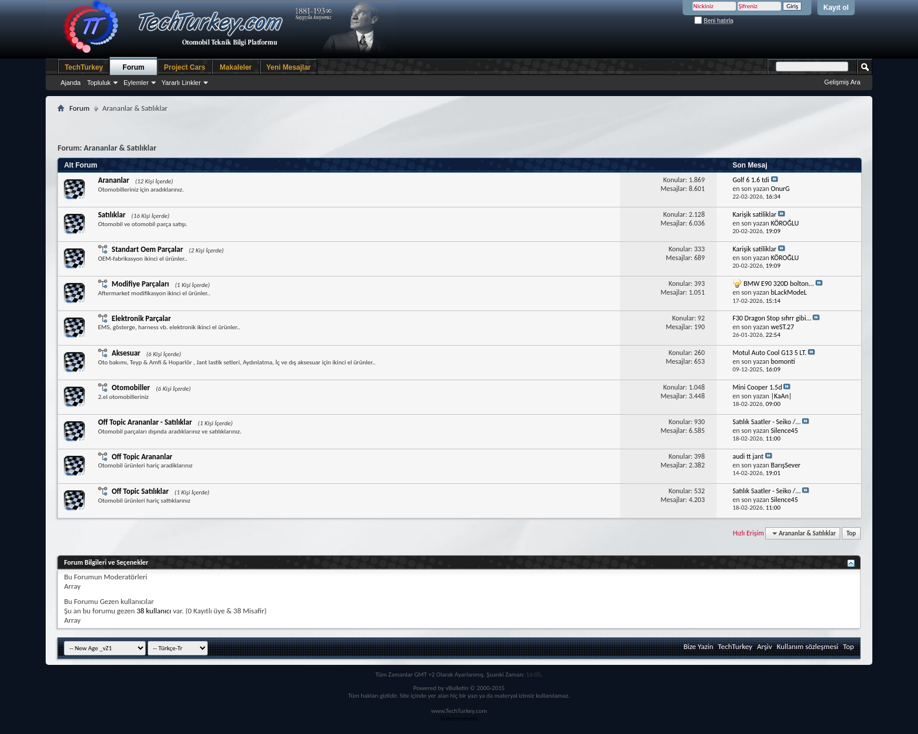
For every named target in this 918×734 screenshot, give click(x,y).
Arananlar (113, 180)
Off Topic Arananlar (142, 456)
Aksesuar (126, 353)
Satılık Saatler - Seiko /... (766, 422)
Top (851, 533)
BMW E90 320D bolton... (779, 283)
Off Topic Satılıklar (140, 491)
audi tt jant (747, 456)
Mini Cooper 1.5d (757, 387)
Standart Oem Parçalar (147, 249)
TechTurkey (83, 67)
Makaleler (236, 67)
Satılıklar (111, 214)
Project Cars (184, 67)
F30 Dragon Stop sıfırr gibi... (771, 318)
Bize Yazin (698, 646)
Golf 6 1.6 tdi (750, 180)
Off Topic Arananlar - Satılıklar (144, 422)
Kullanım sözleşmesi (807, 646)
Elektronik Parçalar (141, 318)
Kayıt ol (835, 8)
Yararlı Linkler (181, 82)
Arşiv (764, 646)
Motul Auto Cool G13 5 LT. (769, 353)
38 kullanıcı (153, 610)
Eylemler (136, 82)
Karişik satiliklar (754, 214)
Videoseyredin (459, 718)
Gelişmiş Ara (842, 82)
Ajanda (70, 82)
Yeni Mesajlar (288, 67)
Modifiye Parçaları (140, 283)
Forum (133, 67)
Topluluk (99, 82)
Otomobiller (131, 387)
